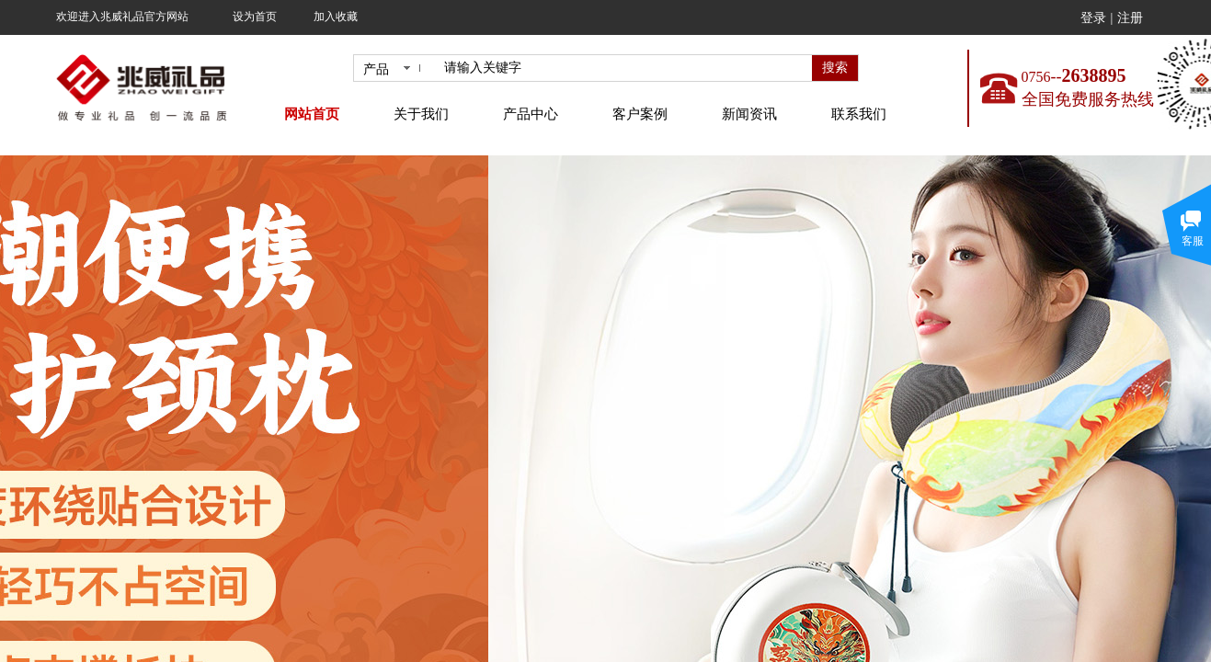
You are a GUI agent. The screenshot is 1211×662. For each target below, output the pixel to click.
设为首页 (255, 16)
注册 (1130, 18)
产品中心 (530, 114)
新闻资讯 (749, 114)
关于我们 (421, 114)
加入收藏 (336, 16)
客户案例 (640, 114)
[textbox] (624, 68)
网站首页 (311, 114)
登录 (1093, 18)
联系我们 (858, 114)
